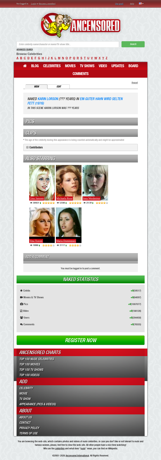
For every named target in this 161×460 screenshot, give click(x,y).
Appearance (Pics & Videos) (37, 404)
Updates (117, 66)
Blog (35, 66)
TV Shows (87, 66)
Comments (80, 74)
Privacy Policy (29, 428)
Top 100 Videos (29, 375)
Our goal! (119, 3)
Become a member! (47, 3)
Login (33, 3)
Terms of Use (28, 433)
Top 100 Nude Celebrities (36, 359)
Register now (80, 340)
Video (103, 66)
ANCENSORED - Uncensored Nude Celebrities (80, 25)
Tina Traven (36, 240)
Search (133, 44)
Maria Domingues (66, 240)
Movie (23, 393)
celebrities (60, 448)
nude (83, 448)
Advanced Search (25, 49)
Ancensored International (77, 455)
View (36, 86)
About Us (25, 417)
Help (132, 3)
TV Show (24, 399)
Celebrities (51, 66)
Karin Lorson (48, 99)
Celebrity (26, 388)
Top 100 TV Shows (31, 370)
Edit (59, 86)
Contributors (36, 147)
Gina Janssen (37, 198)
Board (133, 66)
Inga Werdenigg (91, 198)
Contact (24, 423)
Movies (70, 66)
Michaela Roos (64, 198)
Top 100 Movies (29, 364)
